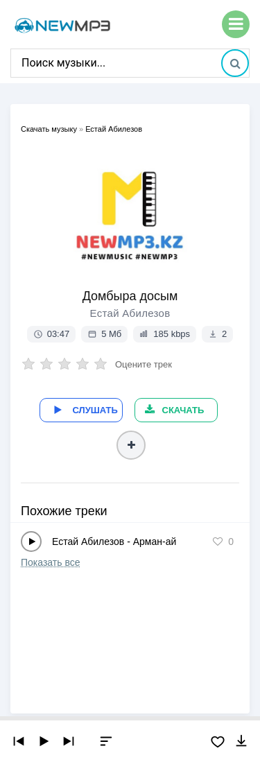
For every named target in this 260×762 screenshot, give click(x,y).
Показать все (50, 562)
